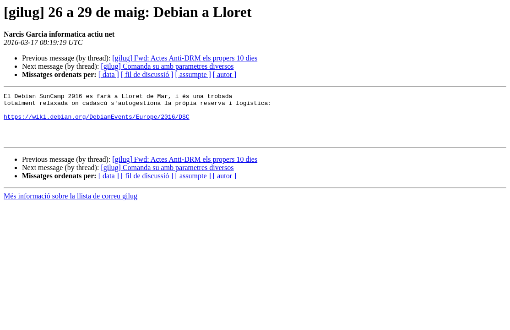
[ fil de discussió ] (147, 74)
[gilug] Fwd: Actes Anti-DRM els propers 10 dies (184, 58)
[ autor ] (225, 74)
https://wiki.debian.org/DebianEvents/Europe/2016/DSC (97, 122)
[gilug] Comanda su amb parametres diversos (167, 66)
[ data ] (108, 74)
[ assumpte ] (193, 74)
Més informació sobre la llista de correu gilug (70, 205)
